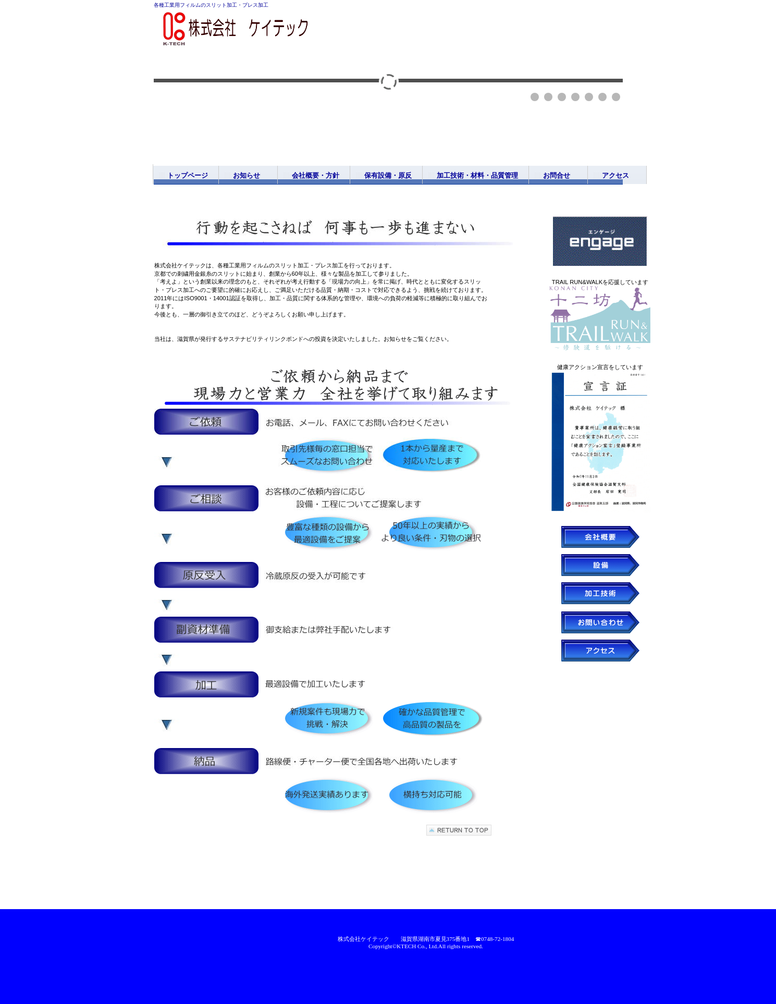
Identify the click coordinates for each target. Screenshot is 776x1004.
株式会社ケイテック (258, 30)
